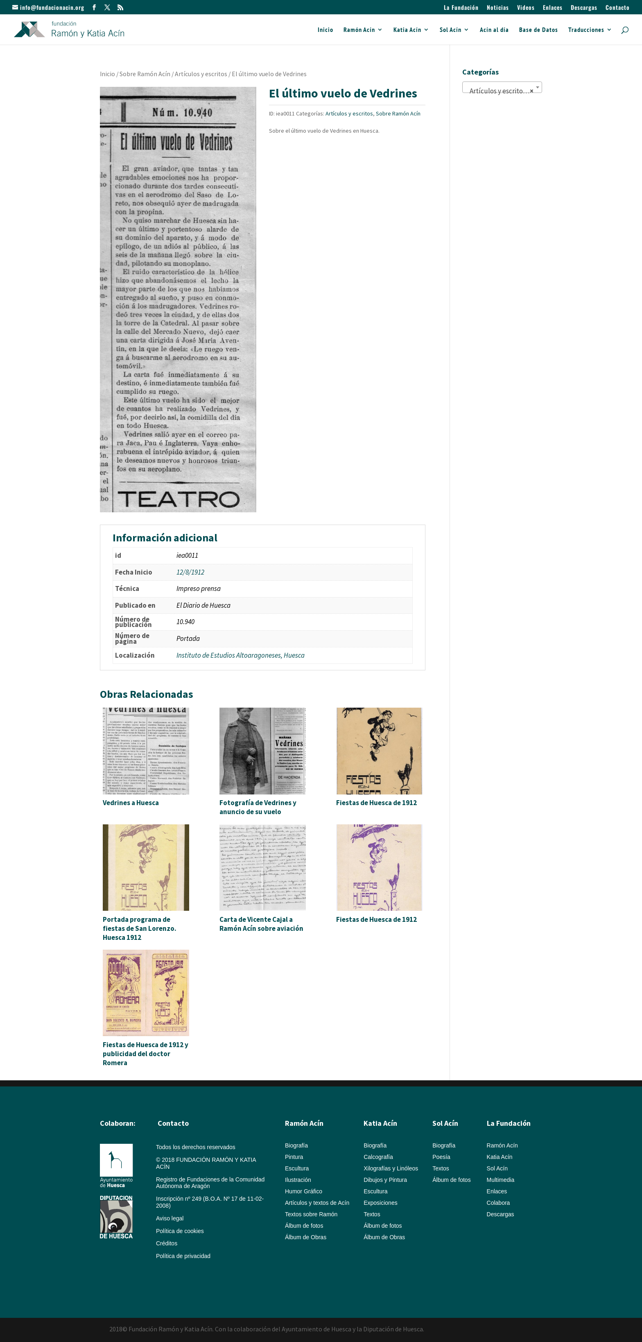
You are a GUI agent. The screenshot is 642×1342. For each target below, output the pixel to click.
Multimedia (501, 1180)
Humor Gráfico (303, 1191)
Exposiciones (381, 1202)
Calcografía (378, 1157)
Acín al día (494, 30)
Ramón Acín (359, 30)
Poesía (441, 1157)
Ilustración (298, 1180)
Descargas (584, 8)
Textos (372, 1214)
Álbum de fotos (304, 1225)
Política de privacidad (183, 1256)
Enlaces (553, 8)
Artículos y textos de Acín (317, 1202)
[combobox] (502, 87)
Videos (526, 8)
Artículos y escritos (201, 74)
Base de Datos (538, 30)
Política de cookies (180, 1231)
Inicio (325, 30)
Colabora (498, 1202)
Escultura (297, 1168)
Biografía (296, 1145)
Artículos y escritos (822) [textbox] (504, 91)
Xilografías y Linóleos (391, 1168)
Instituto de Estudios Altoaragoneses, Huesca (240, 655)
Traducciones (586, 30)
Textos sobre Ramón (311, 1214)
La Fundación (461, 8)
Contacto (618, 8)
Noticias (498, 8)
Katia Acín (407, 30)
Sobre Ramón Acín (145, 74)
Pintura (294, 1157)
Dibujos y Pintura (385, 1180)
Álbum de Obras (305, 1237)
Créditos (166, 1243)
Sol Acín (450, 30)
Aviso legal (169, 1218)
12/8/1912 (190, 572)
